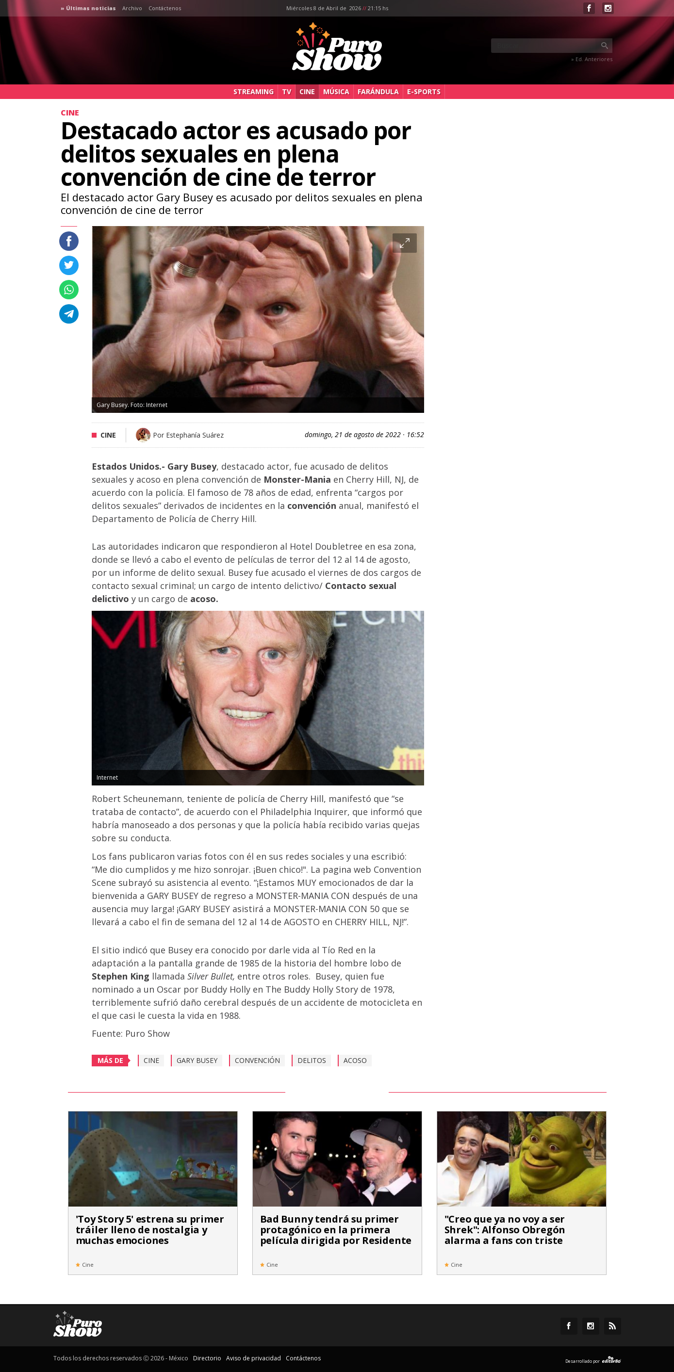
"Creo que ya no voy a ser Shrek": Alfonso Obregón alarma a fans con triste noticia (505, 1235)
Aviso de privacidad (253, 1358)
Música (336, 91)
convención (257, 1060)
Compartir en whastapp (69, 289)
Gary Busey (197, 1060)
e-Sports (424, 91)
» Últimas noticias (88, 8)
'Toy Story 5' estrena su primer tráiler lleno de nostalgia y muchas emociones (150, 1229)
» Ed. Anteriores (591, 59)
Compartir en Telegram (69, 314)
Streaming (253, 91)
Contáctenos (164, 8)
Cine (307, 91)
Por (188, 435)
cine (151, 1060)
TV (286, 91)
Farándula (378, 91)
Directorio (207, 1358)
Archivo (132, 8)
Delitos (311, 1060)
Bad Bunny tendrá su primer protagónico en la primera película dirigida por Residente (336, 1229)
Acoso (355, 1060)
